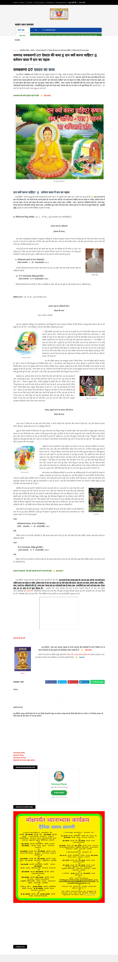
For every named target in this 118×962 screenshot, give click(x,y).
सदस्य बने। (51, 602)
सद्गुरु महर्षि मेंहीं (76, 2)
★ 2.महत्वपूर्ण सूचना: (55, 31)
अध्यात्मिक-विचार (28, 52)
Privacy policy (43, 2)
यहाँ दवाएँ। (51, 98)
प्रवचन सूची (85, 2)
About (25, 2)
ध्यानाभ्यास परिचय (22, 766)
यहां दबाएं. (96, 663)
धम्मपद (36, 52)
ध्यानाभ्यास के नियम (23, 771)
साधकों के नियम (22, 769)
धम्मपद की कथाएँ (23, 652)
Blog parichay (65, 2)
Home (19, 2)
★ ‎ (42, 31)
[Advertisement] (59, 931)
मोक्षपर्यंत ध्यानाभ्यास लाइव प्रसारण (27, 774)
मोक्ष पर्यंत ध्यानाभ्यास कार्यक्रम (82, 668)
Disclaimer (53, 2)
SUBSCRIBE (59, 806)
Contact (33, 2)
